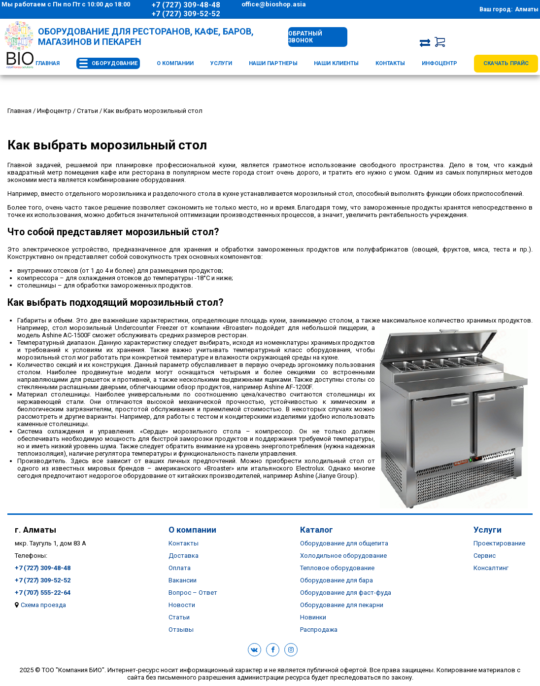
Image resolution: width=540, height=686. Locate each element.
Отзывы (181, 629)
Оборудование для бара (336, 580)
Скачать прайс (506, 63)
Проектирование (499, 543)
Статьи (179, 617)
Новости (182, 605)
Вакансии (183, 580)
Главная (47, 63)
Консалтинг (490, 568)
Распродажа (319, 629)
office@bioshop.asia (273, 4)
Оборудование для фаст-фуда (345, 592)
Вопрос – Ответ (193, 592)
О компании (175, 63)
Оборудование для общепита (344, 543)
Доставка (184, 555)
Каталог (316, 530)
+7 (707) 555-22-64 (42, 592)
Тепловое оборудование (337, 568)
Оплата (180, 568)
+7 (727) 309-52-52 (186, 13)
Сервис (484, 555)
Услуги (221, 63)
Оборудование (114, 63)
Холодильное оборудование (343, 555)
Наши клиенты (336, 63)
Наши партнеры (273, 63)
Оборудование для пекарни (341, 605)
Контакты (390, 63)
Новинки (313, 617)
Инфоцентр (439, 63)
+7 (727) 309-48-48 (186, 4)
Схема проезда (43, 605)
